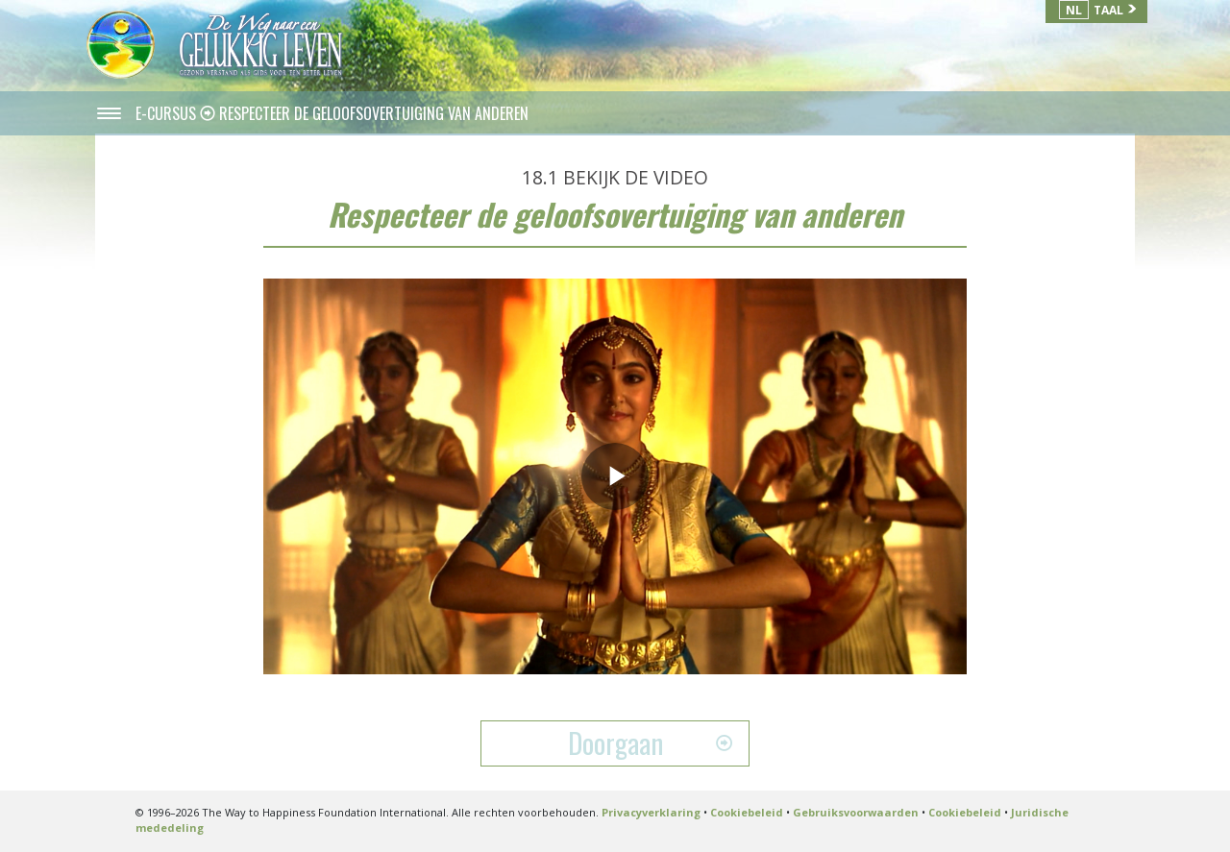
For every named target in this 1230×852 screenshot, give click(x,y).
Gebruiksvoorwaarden (856, 812)
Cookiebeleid (746, 812)
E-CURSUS (167, 113)
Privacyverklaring (651, 812)
